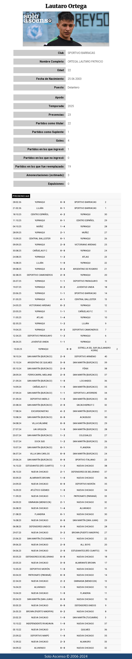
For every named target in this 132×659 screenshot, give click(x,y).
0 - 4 (62, 269)
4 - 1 (62, 299)
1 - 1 (62, 281)
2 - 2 (62, 581)
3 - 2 (62, 532)
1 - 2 (62, 257)
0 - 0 (62, 202)
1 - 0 (62, 263)
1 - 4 (62, 226)
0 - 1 (62, 208)
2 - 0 (62, 244)
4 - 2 (62, 214)
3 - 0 (62, 362)
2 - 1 (62, 232)
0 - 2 (62, 287)
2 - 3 (62, 641)
